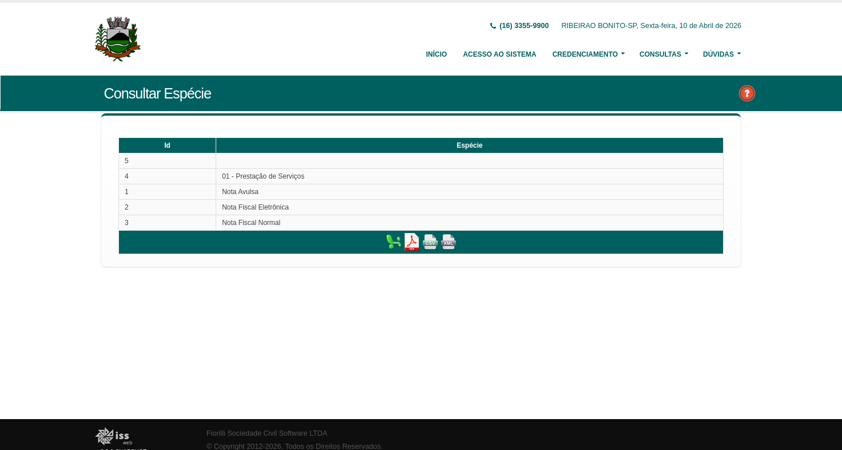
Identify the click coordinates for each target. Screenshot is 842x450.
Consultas (660, 54)
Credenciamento (585, 54)
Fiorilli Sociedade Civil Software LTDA (266, 433)
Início (436, 54)
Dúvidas (718, 54)
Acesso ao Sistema (499, 54)
